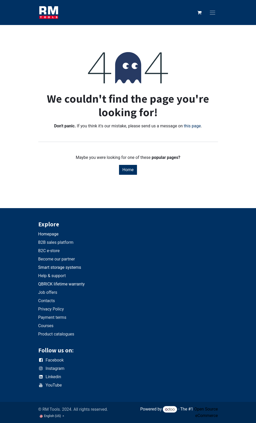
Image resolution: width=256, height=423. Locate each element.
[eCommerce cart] (199, 12)
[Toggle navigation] (212, 12)
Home (128, 169)
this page (192, 125)
